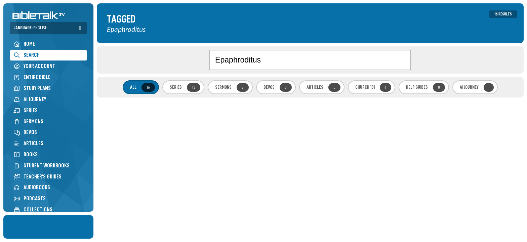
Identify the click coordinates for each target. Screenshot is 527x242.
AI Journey (29, 99)
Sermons (28, 121)
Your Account (34, 66)
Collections (32, 209)
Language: (30, 28)
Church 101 (373, 87)
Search (26, 55)
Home (24, 44)
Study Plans (32, 88)
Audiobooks (31, 187)
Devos (25, 132)
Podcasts (29, 198)
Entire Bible (31, 77)
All (142, 87)
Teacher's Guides (37, 176)
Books (25, 154)
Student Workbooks (41, 165)
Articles (28, 143)
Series (25, 110)
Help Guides (425, 87)
